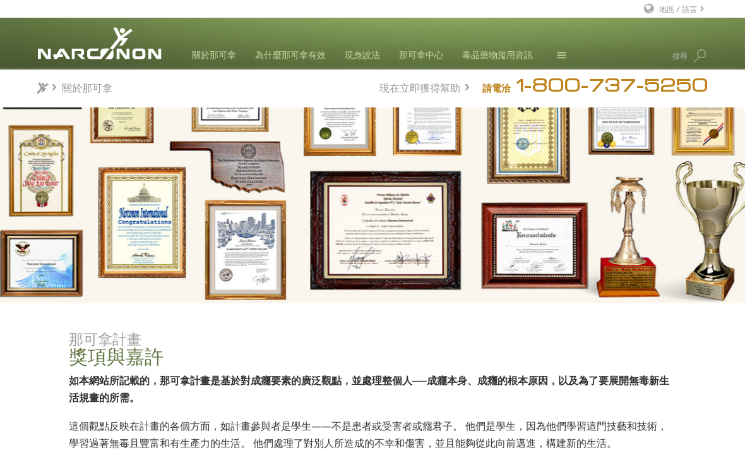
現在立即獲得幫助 (419, 86)
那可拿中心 (421, 55)
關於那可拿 (214, 55)
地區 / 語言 (678, 8)
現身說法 (362, 55)
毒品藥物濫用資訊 (497, 55)
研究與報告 (149, 411)
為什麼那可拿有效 (290, 55)
